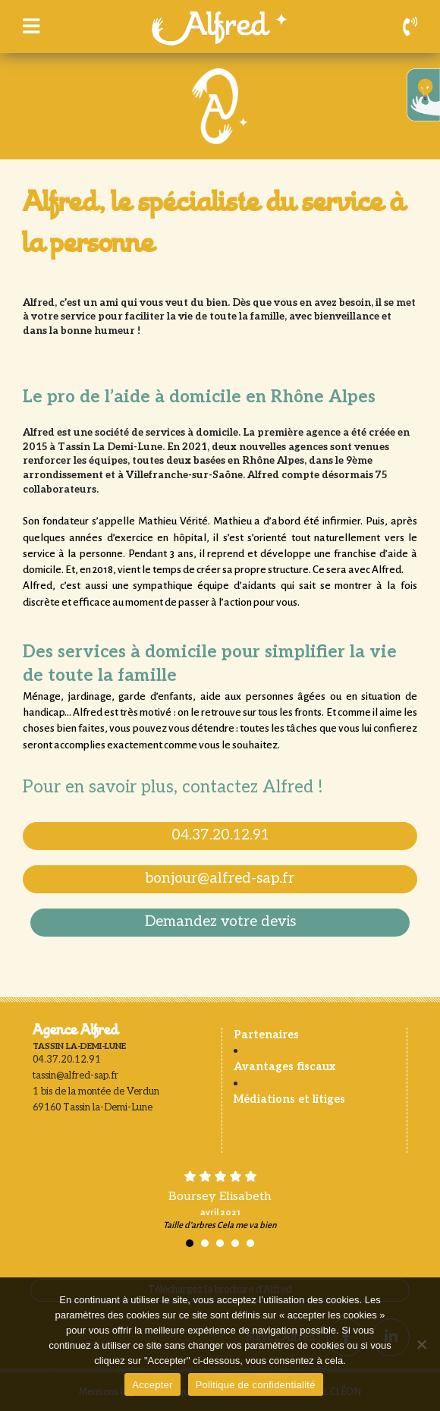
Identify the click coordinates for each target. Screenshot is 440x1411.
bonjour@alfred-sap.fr (220, 878)
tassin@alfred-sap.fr (75, 1075)
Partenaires (266, 1034)
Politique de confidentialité (256, 1385)
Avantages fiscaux (284, 1066)
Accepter (152, 1385)
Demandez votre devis (220, 922)
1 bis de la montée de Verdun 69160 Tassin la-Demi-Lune (96, 1099)
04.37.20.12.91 (220, 835)
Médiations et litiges (289, 1099)
